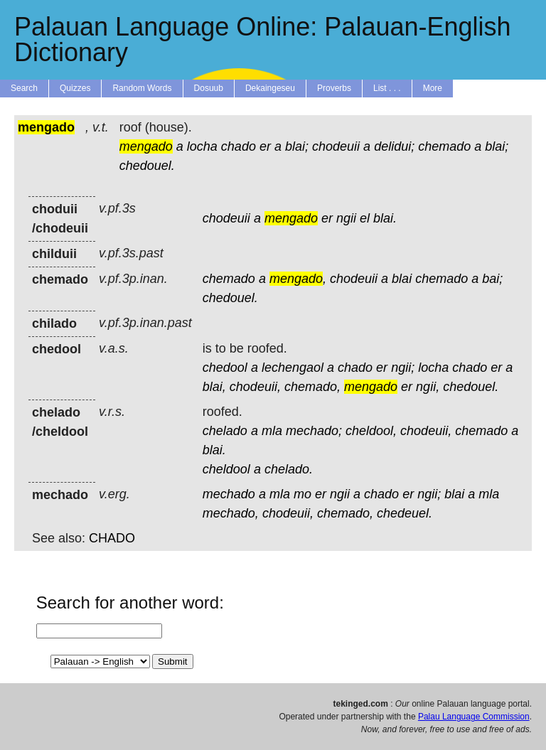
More (432, 88)
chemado (444, 146)
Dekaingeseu (270, 88)
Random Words (141, 88)
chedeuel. (404, 513)
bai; (492, 279)
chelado (225, 431)
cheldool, (371, 431)
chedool (225, 367)
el (365, 218)
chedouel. (147, 166)
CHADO (112, 538)
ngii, (427, 387)
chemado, (312, 387)
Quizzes (75, 88)
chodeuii (336, 146)
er (265, 146)
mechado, (231, 513)
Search (24, 88)
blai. (385, 218)
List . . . (387, 88)
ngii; (402, 367)
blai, (214, 387)
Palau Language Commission (474, 717)
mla (272, 431)
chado (238, 146)
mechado (229, 494)
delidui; (394, 146)
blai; (297, 146)
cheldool (226, 469)
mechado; (314, 431)
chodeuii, (255, 387)
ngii (346, 218)
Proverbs (334, 88)
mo (302, 494)
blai (402, 279)
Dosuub (208, 88)
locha (202, 146)
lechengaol (292, 367)
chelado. (288, 469)
